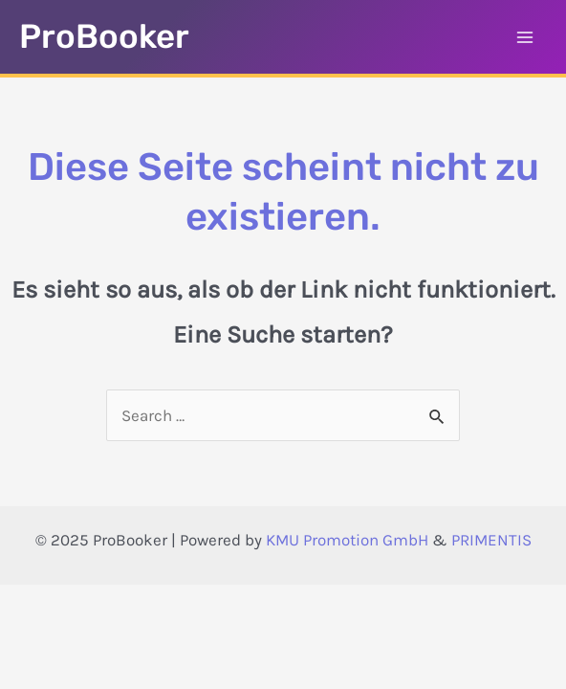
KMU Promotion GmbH (347, 539)
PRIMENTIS (491, 539)
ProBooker (104, 36)
